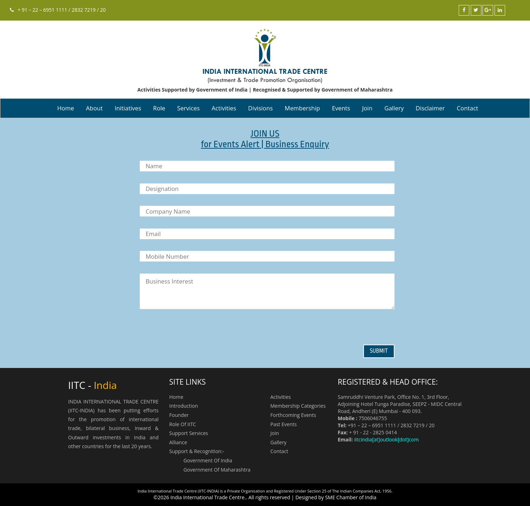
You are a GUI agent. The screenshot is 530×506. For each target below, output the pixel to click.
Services (188, 108)
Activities (224, 108)
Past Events (283, 424)
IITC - (92, 385)
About (94, 108)
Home (65, 108)
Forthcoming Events (293, 415)
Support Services (188, 433)
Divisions (260, 108)
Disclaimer (430, 108)
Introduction (183, 405)
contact (467, 108)
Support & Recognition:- (196, 451)
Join (367, 108)
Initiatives (128, 108)
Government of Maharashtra (216, 469)
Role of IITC (182, 424)
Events (341, 108)
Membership (302, 108)
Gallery (394, 108)
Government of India (207, 460)
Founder (179, 415)
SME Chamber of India (350, 497)
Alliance (178, 442)
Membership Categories (298, 405)
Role (159, 108)
